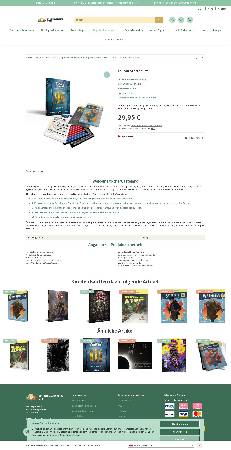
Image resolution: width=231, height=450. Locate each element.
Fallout (133, 93)
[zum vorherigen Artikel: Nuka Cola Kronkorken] (196, 58)
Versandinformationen (83, 411)
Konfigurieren (180, 432)
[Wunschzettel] (181, 19)
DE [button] (199, 9)
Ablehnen (180, 439)
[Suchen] (114, 20)
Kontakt (222, 9)
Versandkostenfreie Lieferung (147, 125)
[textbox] (161, 445)
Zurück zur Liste (35, 57)
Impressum (37, 440)
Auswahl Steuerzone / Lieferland (136, 128)
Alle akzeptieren (180, 424)
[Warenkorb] (189, 19)
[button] (172, 19)
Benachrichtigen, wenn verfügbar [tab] (68, 171)
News (210, 9)
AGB (120, 406)
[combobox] (161, 446)
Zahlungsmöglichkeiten (84, 406)
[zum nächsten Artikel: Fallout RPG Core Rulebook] (202, 58)
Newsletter (77, 416)
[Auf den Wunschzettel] (107, 74)
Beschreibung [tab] (34, 171)
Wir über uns (78, 400)
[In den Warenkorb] (28, 67)
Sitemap (122, 411)
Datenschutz (52, 440)
